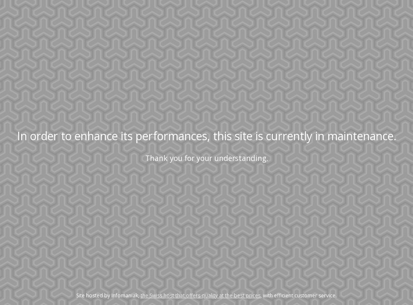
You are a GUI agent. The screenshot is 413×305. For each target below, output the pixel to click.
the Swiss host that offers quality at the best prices (201, 295)
